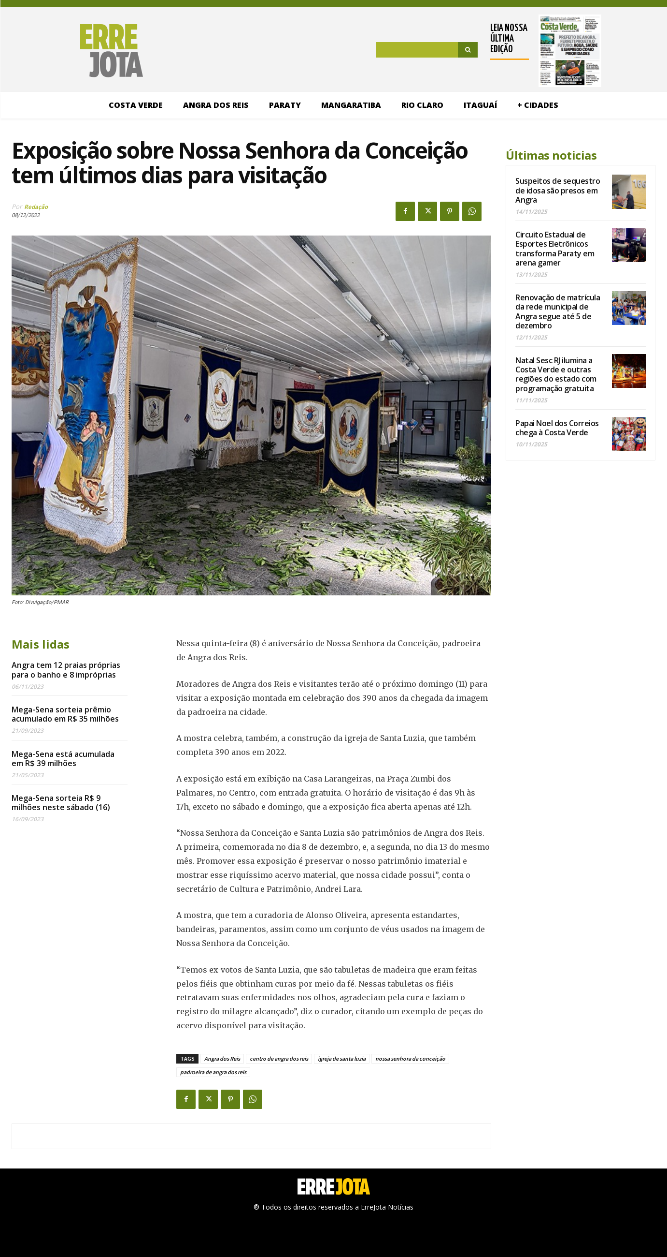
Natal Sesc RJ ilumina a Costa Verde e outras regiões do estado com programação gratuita (555, 374)
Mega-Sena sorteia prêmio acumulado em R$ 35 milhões (65, 714)
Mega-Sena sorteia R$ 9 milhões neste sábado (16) (61, 803)
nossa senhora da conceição (410, 1058)
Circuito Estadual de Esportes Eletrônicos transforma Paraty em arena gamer (554, 248)
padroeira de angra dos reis (213, 1072)
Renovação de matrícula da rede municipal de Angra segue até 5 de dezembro (557, 311)
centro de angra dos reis (279, 1058)
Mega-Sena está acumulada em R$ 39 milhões (63, 759)
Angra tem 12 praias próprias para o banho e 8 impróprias (66, 670)
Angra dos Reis (222, 1058)
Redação (36, 207)
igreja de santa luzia (342, 1058)
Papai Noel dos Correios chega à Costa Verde (557, 428)
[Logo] (77, 50)
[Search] (468, 50)
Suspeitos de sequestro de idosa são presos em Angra (557, 190)
